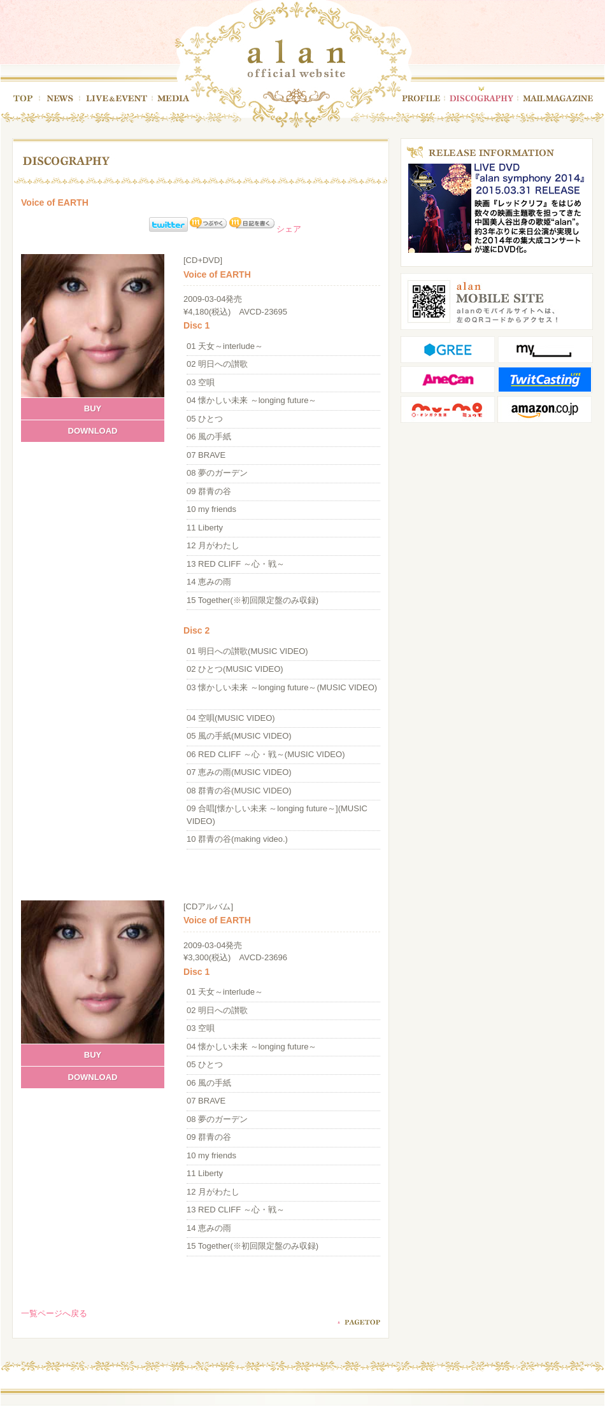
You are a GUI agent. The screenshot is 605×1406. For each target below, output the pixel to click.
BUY (92, 408)
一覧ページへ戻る (54, 1313)
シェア (288, 229)
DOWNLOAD (93, 431)
